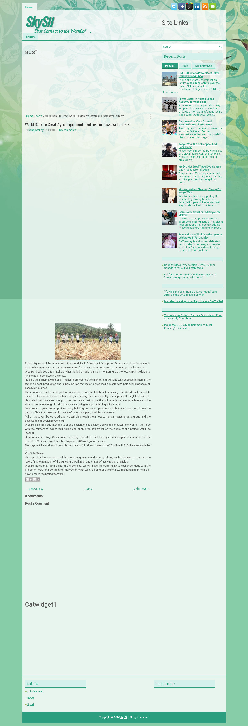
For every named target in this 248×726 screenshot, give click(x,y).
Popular (169, 65)
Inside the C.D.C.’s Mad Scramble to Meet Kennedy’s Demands (188, 326)
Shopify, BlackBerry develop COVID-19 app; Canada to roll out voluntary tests (189, 266)
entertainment (35, 691)
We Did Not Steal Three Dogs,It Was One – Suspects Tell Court (200, 168)
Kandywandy (36, 130)
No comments (67, 130)
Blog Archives (203, 65)
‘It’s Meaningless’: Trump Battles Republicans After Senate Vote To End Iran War (190, 293)
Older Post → (141, 488)
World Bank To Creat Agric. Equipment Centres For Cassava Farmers (77, 124)
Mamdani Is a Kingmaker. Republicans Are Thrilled (193, 301)
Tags (185, 65)
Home (29, 7)
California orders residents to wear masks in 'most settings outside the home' (190, 276)
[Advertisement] (87, 85)
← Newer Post (34, 488)
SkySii (38, 21)
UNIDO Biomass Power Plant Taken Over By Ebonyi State (199, 75)
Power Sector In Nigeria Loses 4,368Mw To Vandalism (196, 100)
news (39, 115)
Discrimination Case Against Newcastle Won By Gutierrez (195, 123)
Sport (30, 704)
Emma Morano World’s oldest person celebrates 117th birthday (200, 236)
